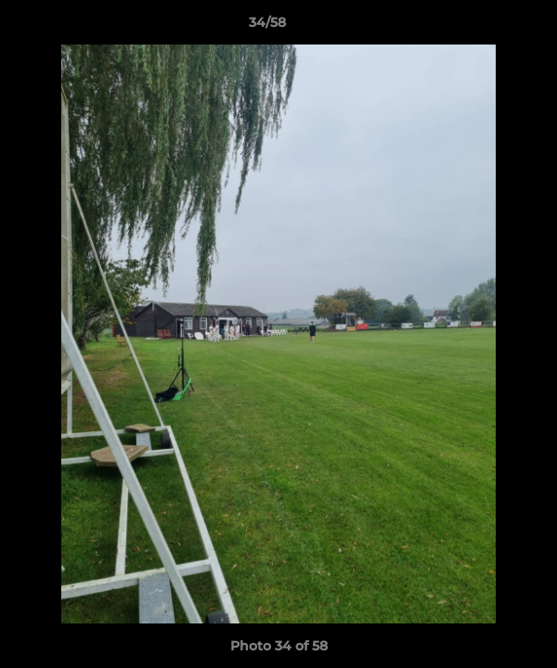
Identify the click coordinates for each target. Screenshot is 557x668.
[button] (490, 27)
